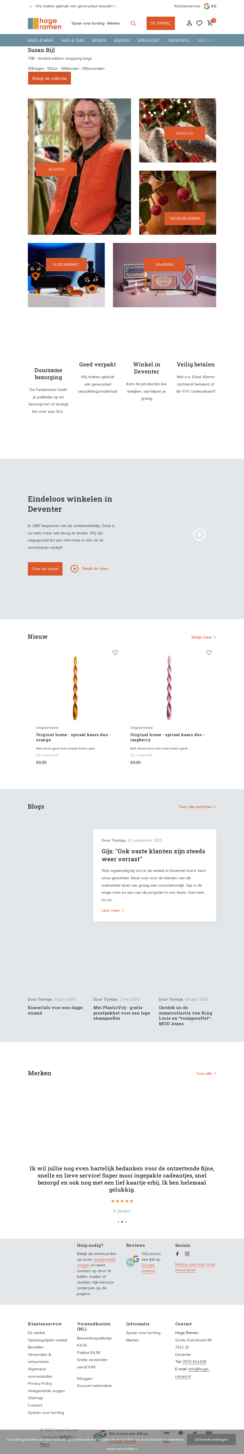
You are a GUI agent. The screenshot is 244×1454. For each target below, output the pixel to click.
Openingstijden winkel (47, 1340)
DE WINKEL (161, 23)
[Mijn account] (189, 23)
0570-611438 (194, 1361)
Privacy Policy (40, 1383)
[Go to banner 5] (164, 275)
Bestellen (36, 1347)
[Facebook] (177, 1254)
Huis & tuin (72, 40)
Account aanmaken (94, 1385)
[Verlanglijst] (199, 23)
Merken (113, 23)
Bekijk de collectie (49, 78)
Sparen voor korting (46, 1412)
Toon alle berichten (195, 806)
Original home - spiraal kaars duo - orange (73, 737)
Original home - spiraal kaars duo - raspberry (167, 737)
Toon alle (204, 1073)
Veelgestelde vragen (46, 1390)
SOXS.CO (184, 133)
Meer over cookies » (122, 1449)
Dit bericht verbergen (211, 1439)
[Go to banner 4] (66, 275)
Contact (35, 1405)
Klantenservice (187, 6)
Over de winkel (45, 568)
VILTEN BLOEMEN (184, 218)
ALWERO (56, 169)
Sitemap (35, 1397)
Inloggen (85, 1378)
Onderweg (179, 40)
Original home (47, 728)
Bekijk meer (202, 637)
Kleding (122, 40)
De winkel (36, 1332)
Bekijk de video (90, 569)
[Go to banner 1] (79, 166)
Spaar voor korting (88, 23)
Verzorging (210, 40)
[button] (118, 1222)
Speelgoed (148, 40)
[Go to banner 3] (177, 203)
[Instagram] (187, 1254)
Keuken (99, 40)
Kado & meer (40, 40)
